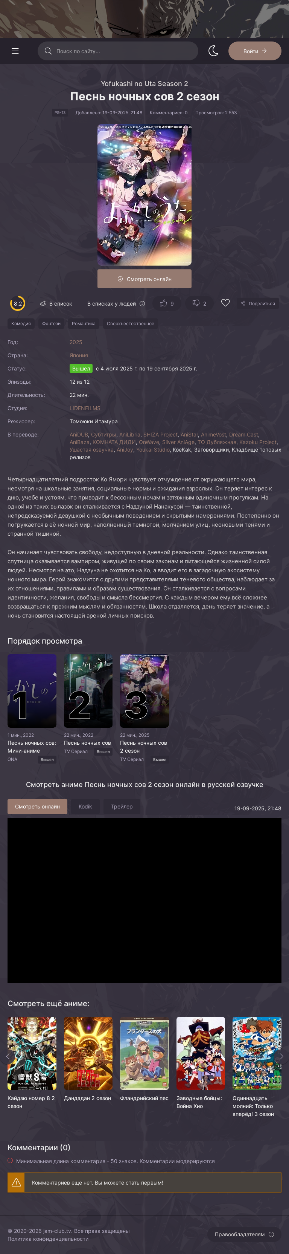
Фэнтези (51, 323)
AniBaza (80, 442)
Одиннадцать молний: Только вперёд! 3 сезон (253, 1106)
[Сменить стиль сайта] (213, 50)
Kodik (85, 806)
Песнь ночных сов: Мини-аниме (32, 746)
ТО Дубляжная (217, 442)
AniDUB (79, 434)
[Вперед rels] (281, 1056)
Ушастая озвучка (92, 449)
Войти (250, 51)
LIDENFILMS (85, 408)
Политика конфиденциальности (48, 1239)
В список (60, 303)
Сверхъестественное (130, 323)
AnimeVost (213, 434)
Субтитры (103, 434)
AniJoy (125, 449)
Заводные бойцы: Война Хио (199, 1102)
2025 (76, 342)
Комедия (21, 323)
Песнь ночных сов (87, 742)
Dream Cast (243, 434)
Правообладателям (240, 1234)
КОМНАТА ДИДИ (114, 442)
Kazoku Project (258, 442)
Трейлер (122, 806)
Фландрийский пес (144, 1098)
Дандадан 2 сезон (87, 1098)
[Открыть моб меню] (15, 50)
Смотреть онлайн (149, 279)
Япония (79, 355)
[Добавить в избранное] (225, 304)
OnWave (149, 442)
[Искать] (48, 50)
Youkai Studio (153, 449)
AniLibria (129, 434)
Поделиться (262, 303)
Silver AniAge (178, 442)
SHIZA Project (160, 434)
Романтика (84, 323)
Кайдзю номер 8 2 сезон (31, 1102)
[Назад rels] (7, 1056)
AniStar (189, 434)
